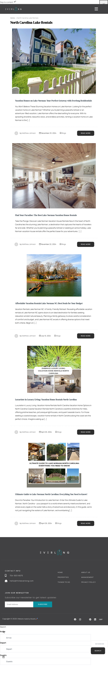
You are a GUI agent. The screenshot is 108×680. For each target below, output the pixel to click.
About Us (85, 586)
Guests (3, 669)
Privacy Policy (88, 596)
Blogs (64, 137)
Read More (85, 137)
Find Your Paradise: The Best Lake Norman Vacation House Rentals (50, 219)
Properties (63, 591)
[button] (75, 633)
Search (97, 664)
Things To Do (64, 596)
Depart (3, 656)
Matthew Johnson (29, 137)
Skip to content (8, 2)
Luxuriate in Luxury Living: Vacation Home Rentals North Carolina (50, 408)
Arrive (3, 645)
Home (60, 586)
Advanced (99, 657)
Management (87, 591)
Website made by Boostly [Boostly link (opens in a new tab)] (29, 632)
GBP (101, 633)
